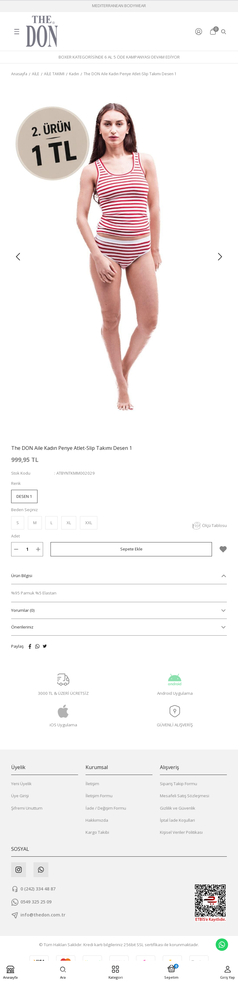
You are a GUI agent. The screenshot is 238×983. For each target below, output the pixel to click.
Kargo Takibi (97, 832)
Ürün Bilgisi (21, 576)
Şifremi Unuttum (26, 808)
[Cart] (212, 31)
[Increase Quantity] (38, 549)
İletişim (92, 784)
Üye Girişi (20, 796)
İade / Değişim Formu (106, 808)
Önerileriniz (22, 627)
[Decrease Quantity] (16, 549)
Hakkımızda (97, 820)
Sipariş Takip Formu (178, 784)
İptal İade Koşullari (177, 820)
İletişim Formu (99, 796)
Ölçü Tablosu (210, 525)
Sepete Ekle (131, 549)
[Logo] (42, 31)
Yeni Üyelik (21, 784)
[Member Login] (200, 31)
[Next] (220, 256)
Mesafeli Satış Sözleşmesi (184, 796)
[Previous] (18, 256)
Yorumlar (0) (23, 610)
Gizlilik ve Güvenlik (177, 808)
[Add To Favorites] (223, 549)
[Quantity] (27, 549)
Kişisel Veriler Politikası (181, 832)
